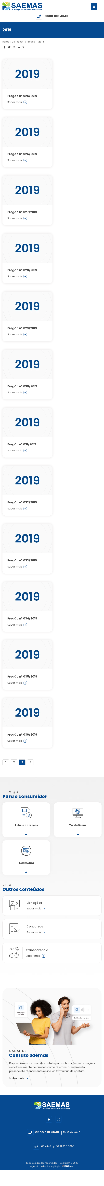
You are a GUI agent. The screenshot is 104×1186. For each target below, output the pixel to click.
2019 (41, 41)
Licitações (18, 41)
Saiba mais (19, 1078)
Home (5, 41)
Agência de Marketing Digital (46, 1166)
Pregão (31, 41)
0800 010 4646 (56, 16)
